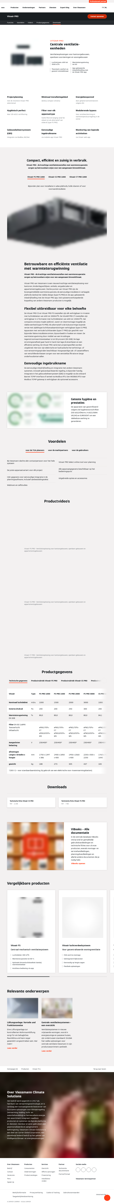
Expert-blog (64, 8)
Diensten (52, 8)
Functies (10, 23)
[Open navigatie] (3, 7)
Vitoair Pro (37, 1069)
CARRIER (28, 1201)
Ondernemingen (28, 8)
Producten (14, 8)
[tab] (36, 176)
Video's (30, 23)
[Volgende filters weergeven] (104, 680)
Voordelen (20, 23)
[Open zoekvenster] (98, 7)
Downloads (57, 23)
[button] (107, 1198)
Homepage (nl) (12, 1069)
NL (106, 8)
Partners (42, 8)
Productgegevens (43, 23)
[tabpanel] (57, 218)
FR (103, 8)
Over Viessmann (79, 8)
